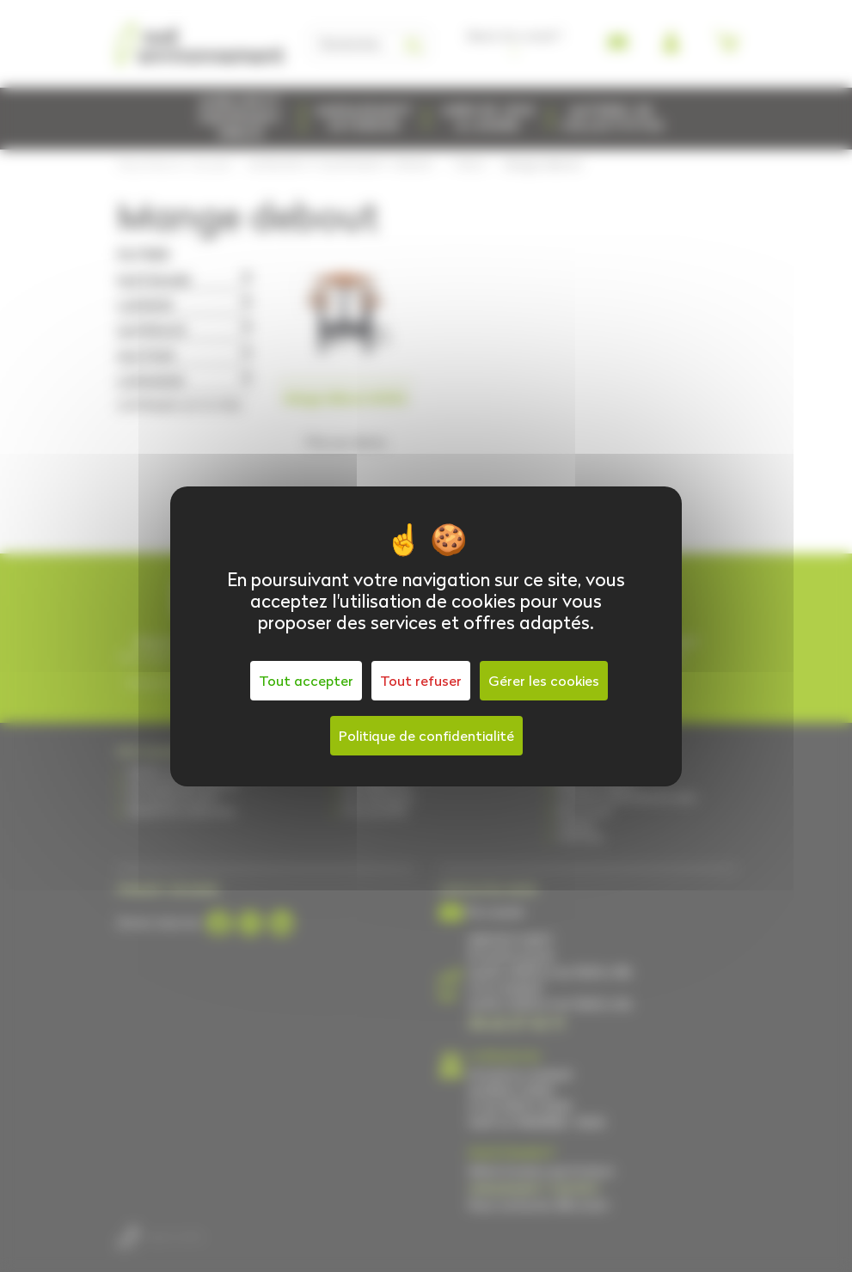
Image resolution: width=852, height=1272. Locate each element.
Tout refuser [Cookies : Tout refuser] (421, 680)
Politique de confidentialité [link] (426, 735)
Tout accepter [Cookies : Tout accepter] (306, 680)
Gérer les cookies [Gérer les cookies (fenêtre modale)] (543, 680)
